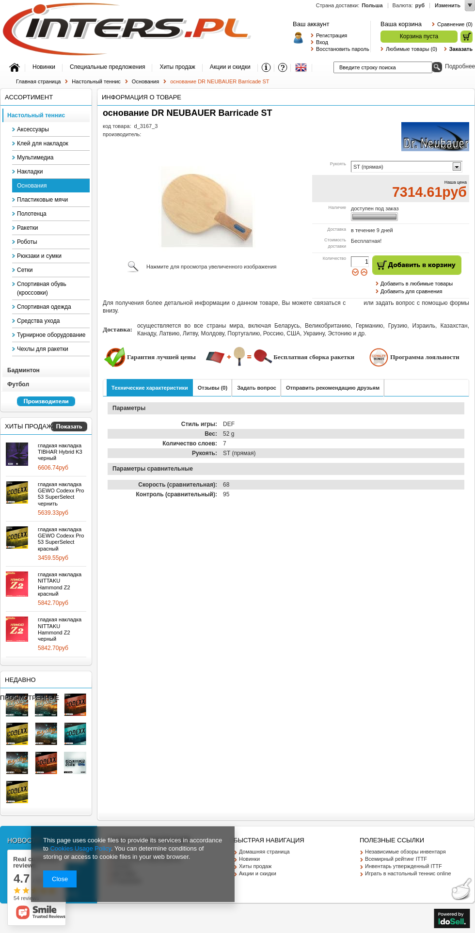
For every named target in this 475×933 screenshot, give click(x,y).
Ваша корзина (401, 24)
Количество (334, 258)
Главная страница (38, 81)
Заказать (461, 49)
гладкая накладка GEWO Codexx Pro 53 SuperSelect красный (61, 539)
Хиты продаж (28, 426)
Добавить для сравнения (411, 291)
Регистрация (331, 35)
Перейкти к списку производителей (41, 405)
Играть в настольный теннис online (408, 873)
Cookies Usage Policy (80, 848)
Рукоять (338, 163)
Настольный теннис (96, 81)
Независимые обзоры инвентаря (405, 851)
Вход (322, 42)
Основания (145, 81)
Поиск (437, 67)
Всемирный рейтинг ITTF (396, 859)
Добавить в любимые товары (416, 283)
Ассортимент (29, 97)
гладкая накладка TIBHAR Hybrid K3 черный (60, 452)
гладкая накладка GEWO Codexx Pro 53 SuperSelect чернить (61, 493)
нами (355, 303)
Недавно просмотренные (29, 688)
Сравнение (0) (455, 24)
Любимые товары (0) (411, 49)
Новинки (249, 859)
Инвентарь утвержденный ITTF (403, 866)
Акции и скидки (257, 873)
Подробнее (383, 333)
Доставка (336, 229)
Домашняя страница (264, 851)
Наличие (337, 207)
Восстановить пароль (340, 49)
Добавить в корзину (416, 265)
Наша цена (455, 182)
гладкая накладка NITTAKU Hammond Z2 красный (59, 584)
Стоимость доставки (335, 243)
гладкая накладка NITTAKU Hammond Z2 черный (59, 629)
